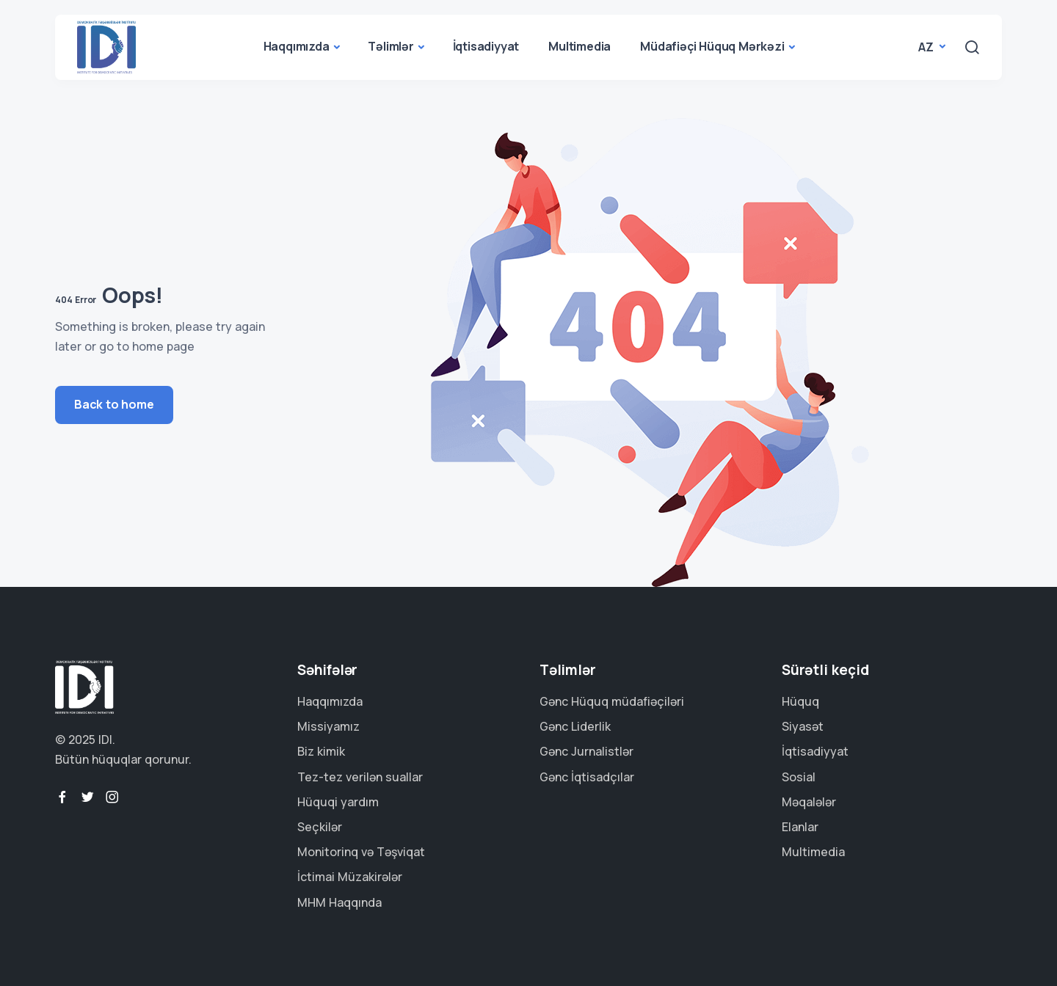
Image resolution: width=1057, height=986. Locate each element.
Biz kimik (321, 751)
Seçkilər (319, 827)
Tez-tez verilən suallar (360, 777)
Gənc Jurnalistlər (586, 751)
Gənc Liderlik (575, 726)
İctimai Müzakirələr (349, 877)
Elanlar (800, 827)
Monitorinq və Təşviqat (361, 852)
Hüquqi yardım (338, 802)
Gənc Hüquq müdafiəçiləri (612, 701)
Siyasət (803, 726)
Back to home (114, 404)
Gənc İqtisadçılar (587, 777)
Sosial (799, 777)
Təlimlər (390, 46)
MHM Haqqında (339, 902)
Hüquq (800, 701)
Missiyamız (328, 726)
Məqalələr (809, 802)
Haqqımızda (297, 46)
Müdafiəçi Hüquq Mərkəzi (712, 46)
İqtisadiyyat (486, 46)
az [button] (927, 47)
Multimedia (579, 46)
